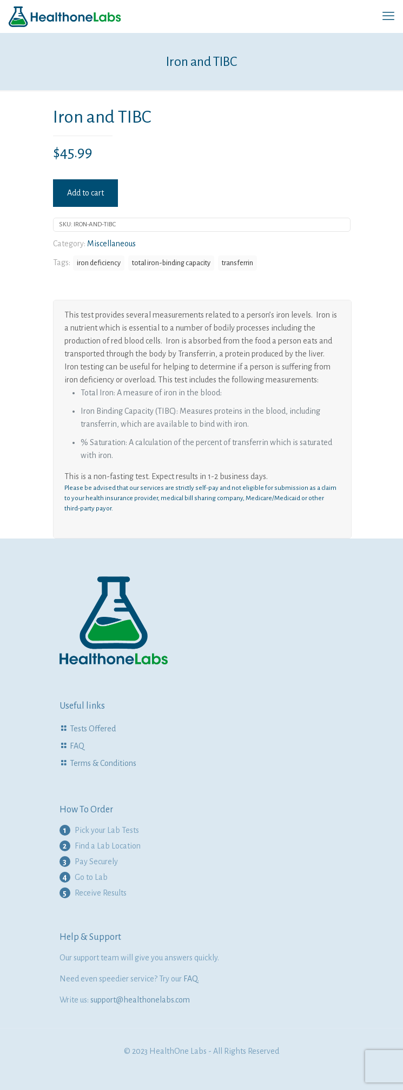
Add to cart (85, 193)
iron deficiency (99, 263)
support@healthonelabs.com (140, 999)
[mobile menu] (388, 16)
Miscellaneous (111, 243)
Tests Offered (93, 728)
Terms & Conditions (103, 763)
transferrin (237, 263)
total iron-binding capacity (171, 263)
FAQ (77, 746)
